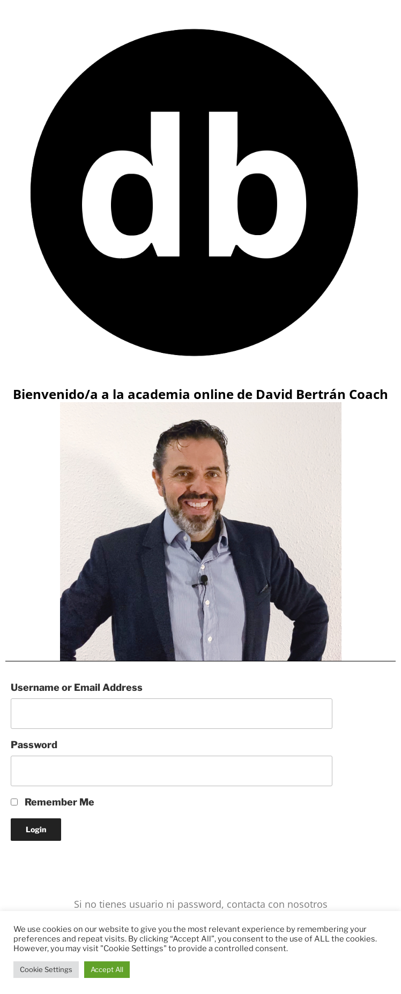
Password (34, 744)
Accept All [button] (107, 969)
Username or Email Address (77, 687)
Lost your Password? (58, 863)
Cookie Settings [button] (46, 969)
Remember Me (52, 802)
